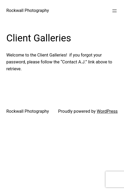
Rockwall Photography (27, 10)
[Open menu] (114, 11)
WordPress (107, 111)
